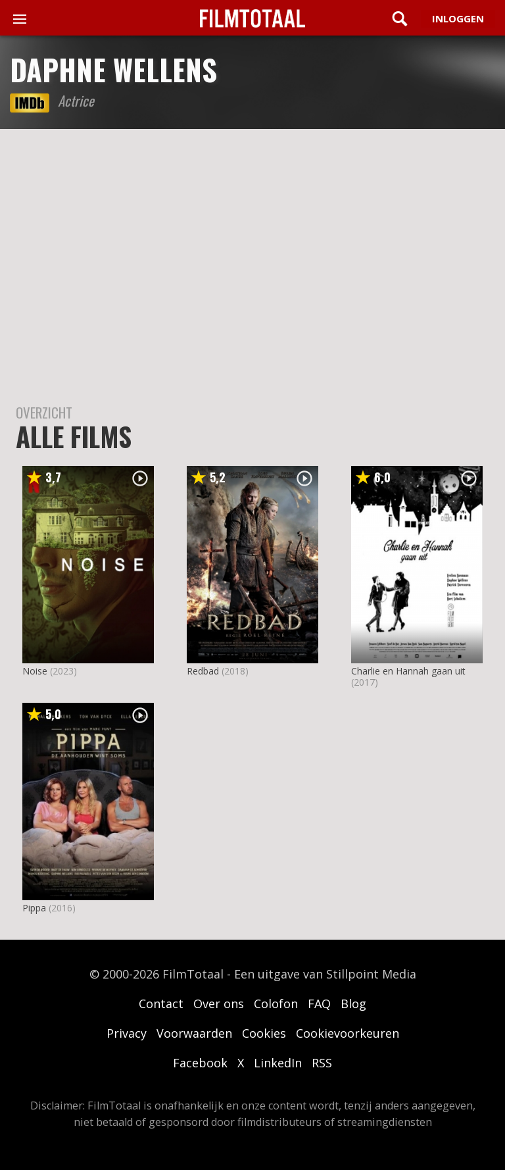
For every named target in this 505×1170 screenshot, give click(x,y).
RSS (322, 1063)
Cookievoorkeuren (347, 1033)
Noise (34, 671)
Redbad (203, 671)
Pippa (34, 908)
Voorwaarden (194, 1033)
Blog (353, 1003)
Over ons (218, 1003)
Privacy (127, 1033)
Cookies (264, 1033)
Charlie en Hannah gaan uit (408, 671)
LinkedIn (278, 1063)
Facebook (200, 1063)
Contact (161, 1003)
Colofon (276, 1003)
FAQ (319, 1003)
